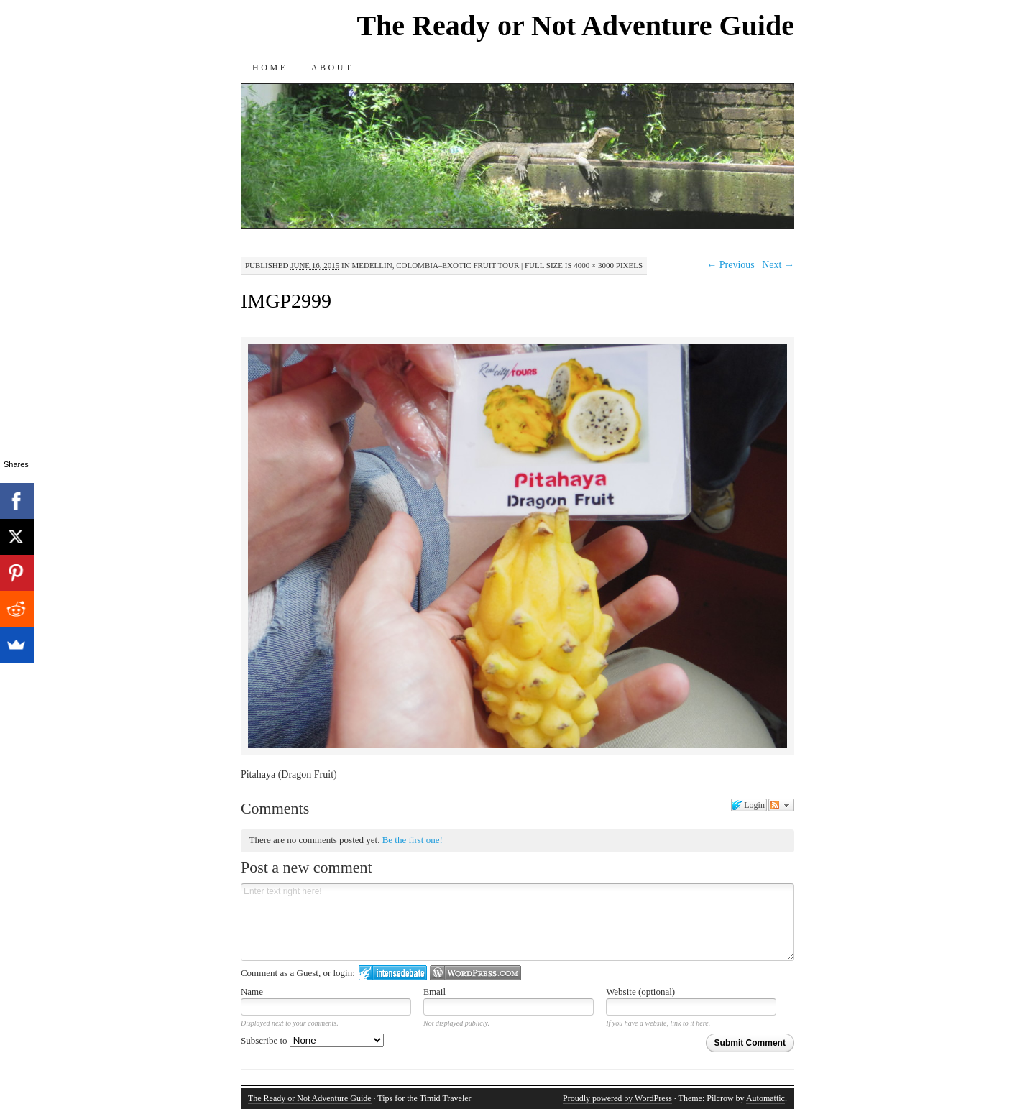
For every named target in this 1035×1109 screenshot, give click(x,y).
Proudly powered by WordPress (617, 1098)
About (332, 68)
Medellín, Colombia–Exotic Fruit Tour (435, 265)
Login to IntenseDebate (393, 972)
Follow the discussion (781, 805)
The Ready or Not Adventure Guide (575, 25)
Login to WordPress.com (475, 972)
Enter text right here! (517, 922)
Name (252, 991)
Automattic (765, 1098)
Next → (778, 264)
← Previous (731, 264)
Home (270, 68)
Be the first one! (412, 839)
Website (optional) (640, 991)
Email (434, 991)
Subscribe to (312, 1040)
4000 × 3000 (594, 265)
